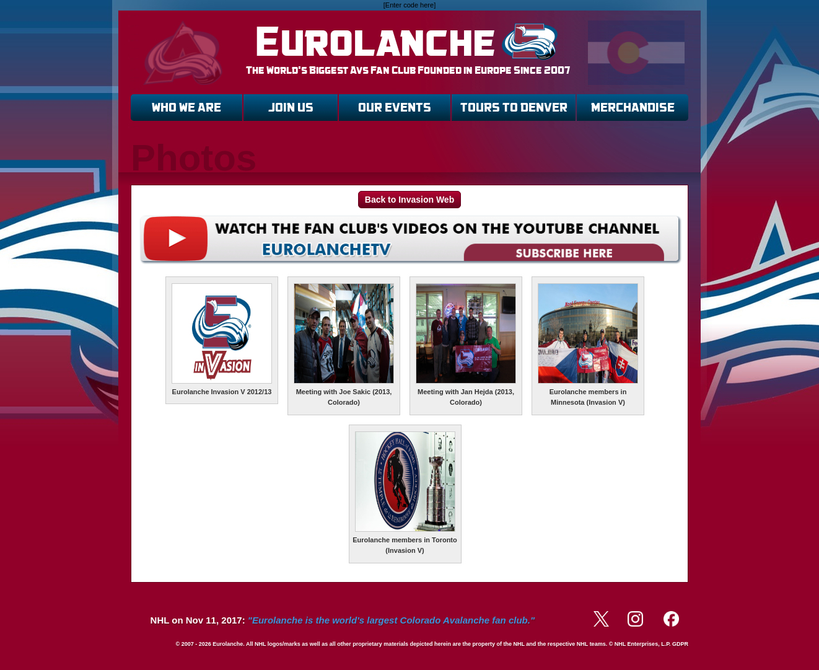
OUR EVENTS (394, 107)
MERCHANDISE (633, 107)
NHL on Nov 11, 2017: (343, 620)
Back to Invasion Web (409, 200)
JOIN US (290, 107)
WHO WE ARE (186, 107)
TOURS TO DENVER (513, 107)
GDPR (680, 644)
